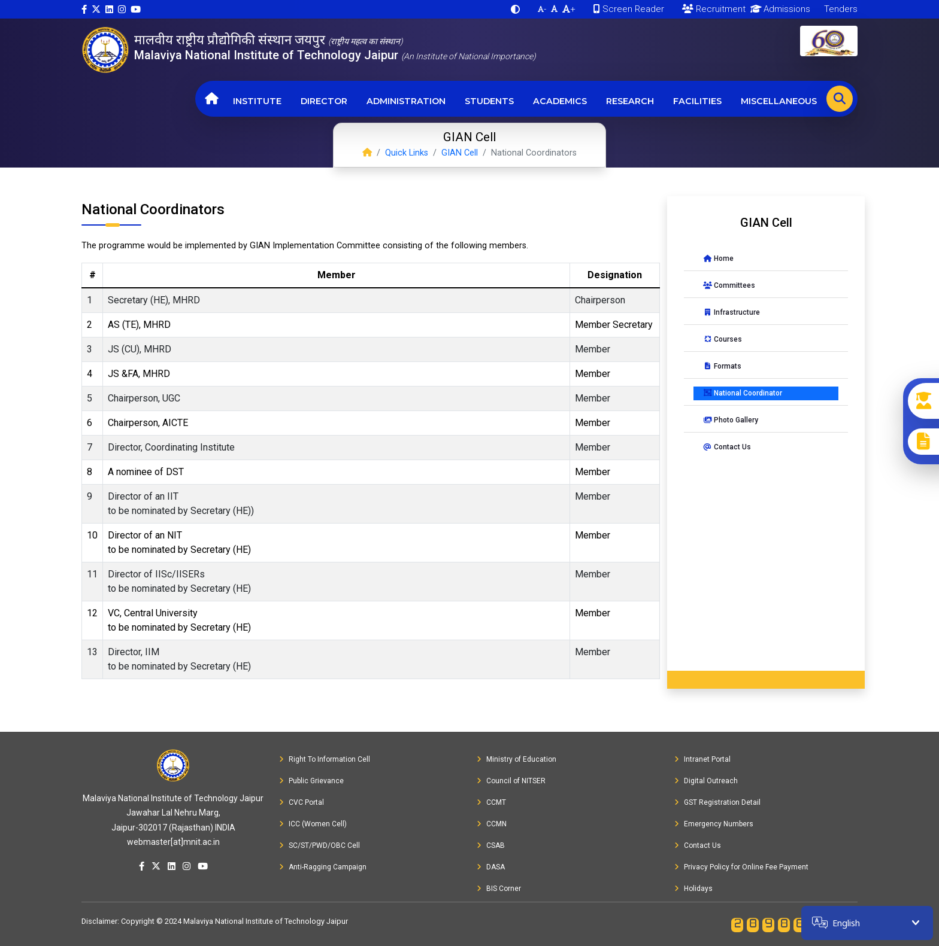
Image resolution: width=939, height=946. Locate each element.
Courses (722, 339)
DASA (491, 867)
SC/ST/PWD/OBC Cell (319, 845)
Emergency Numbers (713, 824)
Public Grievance (311, 781)
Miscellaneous (779, 101)
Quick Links (406, 153)
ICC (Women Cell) (313, 824)
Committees (729, 285)
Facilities (697, 101)
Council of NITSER (511, 781)
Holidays (693, 888)
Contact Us (727, 447)
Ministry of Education (516, 759)
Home (718, 258)
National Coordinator (742, 393)
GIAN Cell (459, 153)
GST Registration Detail (717, 802)
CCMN (492, 824)
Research (630, 101)
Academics (560, 101)
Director (324, 101)
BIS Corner (499, 888)
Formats (722, 366)
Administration (406, 101)
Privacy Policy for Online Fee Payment (741, 867)
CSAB (491, 845)
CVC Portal (301, 802)
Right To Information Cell (324, 759)
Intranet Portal (702, 759)
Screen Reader (628, 9)
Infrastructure (731, 312)
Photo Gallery (730, 420)
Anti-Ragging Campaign (322, 867)
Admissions (778, 9)
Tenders (840, 9)
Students (489, 101)
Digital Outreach (706, 781)
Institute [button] (257, 101)
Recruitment (714, 9)
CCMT (491, 802)
